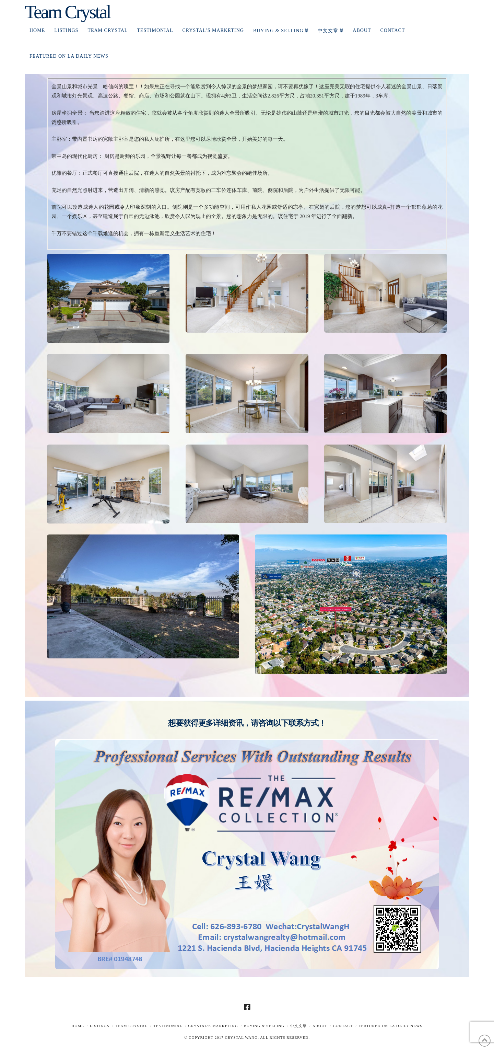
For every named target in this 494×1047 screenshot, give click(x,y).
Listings (99, 1026)
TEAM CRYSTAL (131, 1026)
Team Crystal (67, 11)
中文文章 (298, 1026)
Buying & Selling (264, 1026)
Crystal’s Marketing (213, 1026)
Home (78, 1026)
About (320, 1026)
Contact (343, 1026)
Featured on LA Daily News (390, 1026)
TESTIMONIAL (168, 1026)
